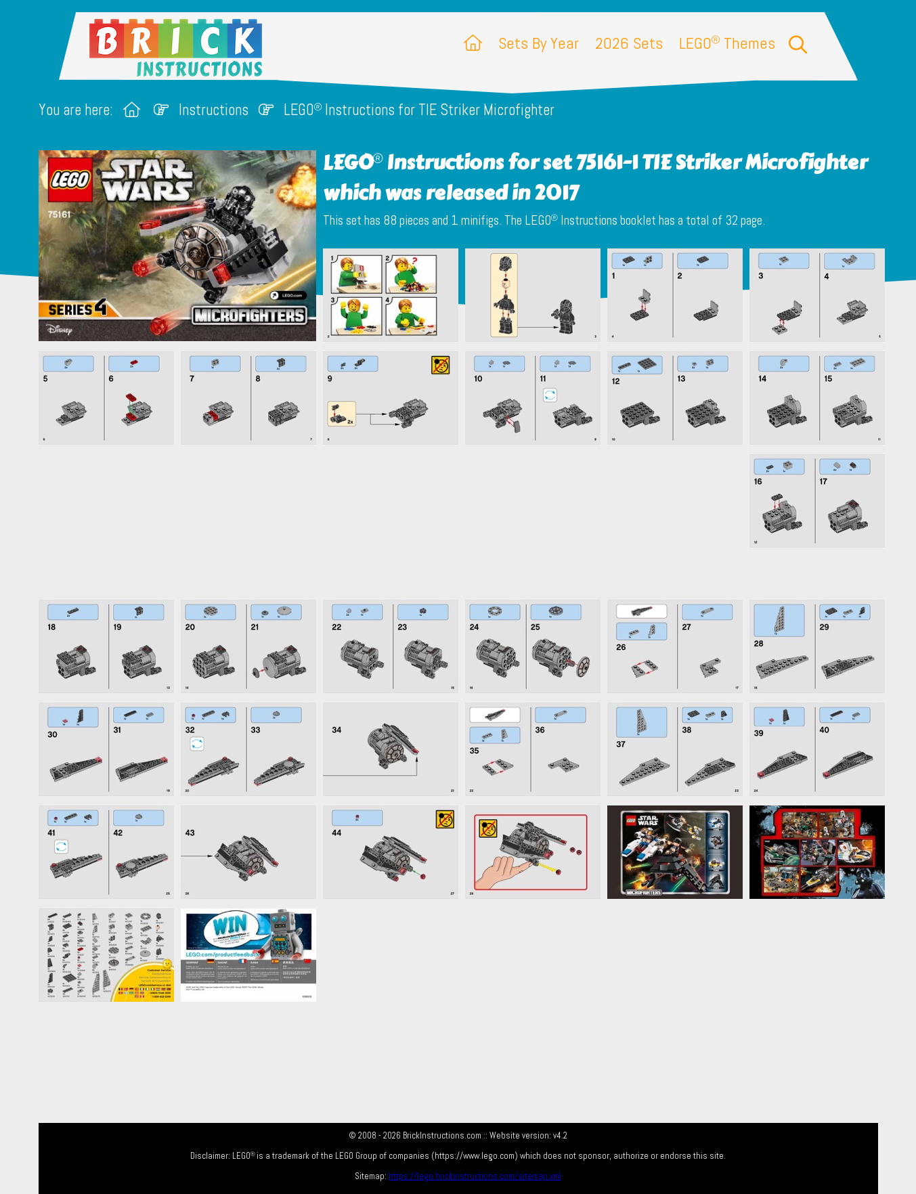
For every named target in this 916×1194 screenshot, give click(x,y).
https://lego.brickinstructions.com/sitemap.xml (475, 1176)
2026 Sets (629, 42)
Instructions (213, 110)
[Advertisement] (465, 522)
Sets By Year (538, 42)
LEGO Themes (727, 42)
